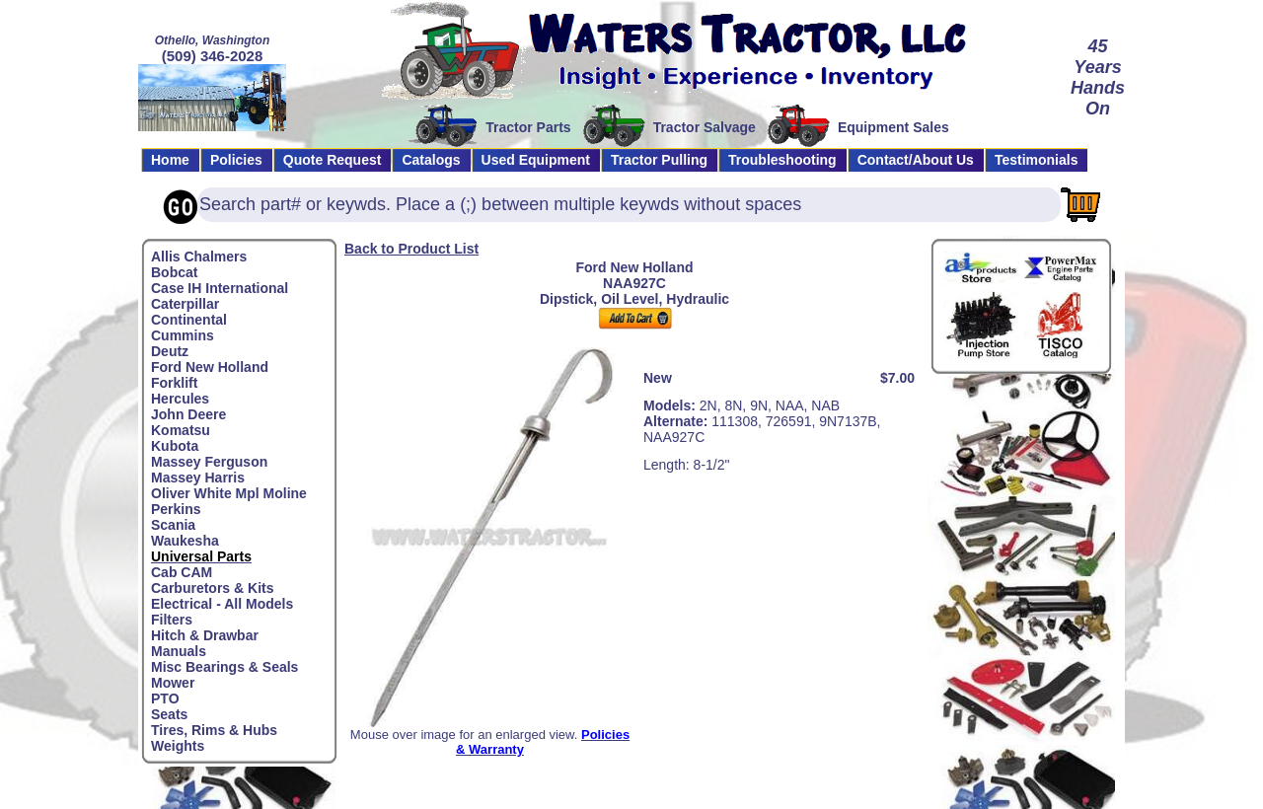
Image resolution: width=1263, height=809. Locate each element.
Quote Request (332, 160)
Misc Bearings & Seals (224, 667)
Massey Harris (198, 477)
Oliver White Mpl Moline (229, 493)
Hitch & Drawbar (205, 635)
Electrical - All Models (222, 604)
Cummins (182, 335)
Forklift (174, 383)
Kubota (174, 446)
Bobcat (174, 272)
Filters (171, 619)
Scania (173, 525)
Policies (236, 160)
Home (170, 160)
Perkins (176, 509)
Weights (177, 746)
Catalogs (431, 160)
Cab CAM (181, 572)
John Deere (188, 414)
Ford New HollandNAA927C (635, 275)
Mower (172, 683)
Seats (169, 714)
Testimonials (1036, 160)
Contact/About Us (915, 160)
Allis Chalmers (199, 256)
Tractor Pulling (659, 160)
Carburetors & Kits (212, 588)
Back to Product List (411, 249)
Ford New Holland (209, 367)
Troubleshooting (782, 160)
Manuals (178, 651)
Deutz (169, 351)
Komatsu (180, 430)
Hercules (180, 398)
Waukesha (185, 541)
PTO (165, 698)
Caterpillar (185, 304)
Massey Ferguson (209, 462)
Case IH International (219, 288)
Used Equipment (536, 160)
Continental (189, 320)
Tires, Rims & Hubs (214, 730)
